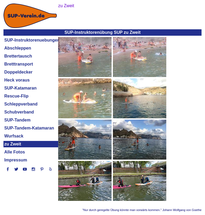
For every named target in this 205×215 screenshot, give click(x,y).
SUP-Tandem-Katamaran (29, 128)
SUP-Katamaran (20, 88)
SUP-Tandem (17, 120)
